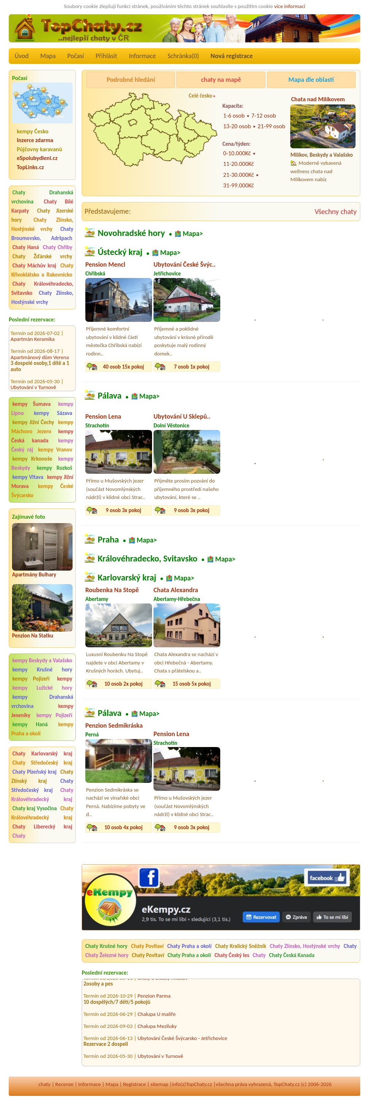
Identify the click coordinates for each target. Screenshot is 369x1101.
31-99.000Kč (238, 185)
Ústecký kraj (120, 252)
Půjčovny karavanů (39, 149)
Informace (142, 56)
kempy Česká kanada (42, 436)
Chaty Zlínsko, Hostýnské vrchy (42, 224)
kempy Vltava (27, 477)
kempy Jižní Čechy (33, 422)
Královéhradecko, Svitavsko (147, 558)
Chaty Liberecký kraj (42, 826)
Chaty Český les (231, 955)
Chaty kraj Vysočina (34, 808)
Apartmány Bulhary (34, 574)
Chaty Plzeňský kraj (34, 772)
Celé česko (200, 95)
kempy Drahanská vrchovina (42, 701)
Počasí (75, 56)
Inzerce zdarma (35, 140)
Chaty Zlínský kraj (42, 776)
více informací (289, 6)
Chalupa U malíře (156, 1016)
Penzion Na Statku (32, 635)
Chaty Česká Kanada (292, 955)
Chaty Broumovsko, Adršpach (42, 233)
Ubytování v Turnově (33, 381)
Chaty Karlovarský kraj (42, 753)
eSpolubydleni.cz (37, 158)
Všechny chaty (336, 211)
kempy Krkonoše (32, 459)
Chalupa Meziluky (156, 1028)
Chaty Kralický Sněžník (240, 946)
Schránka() (183, 56)
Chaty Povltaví (147, 946)
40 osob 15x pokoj (123, 366)
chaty (45, 1084)
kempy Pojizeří (31, 678)
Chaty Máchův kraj (34, 265)
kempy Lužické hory (42, 688)
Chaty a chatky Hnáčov (162, 980)
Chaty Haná (25, 247)
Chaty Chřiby (57, 247)
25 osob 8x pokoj (260, 366)
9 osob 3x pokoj (123, 510)
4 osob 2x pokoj (328, 684)
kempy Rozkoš (54, 468)
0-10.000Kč (237, 153)
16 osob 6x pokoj (260, 684)
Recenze (64, 1084)
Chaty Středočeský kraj (42, 762)
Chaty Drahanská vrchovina (42, 197)
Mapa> (193, 233)
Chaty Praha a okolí (189, 946)
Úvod (21, 56)
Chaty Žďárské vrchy (42, 256)
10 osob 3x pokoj (260, 510)
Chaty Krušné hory (106, 946)
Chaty (19, 836)
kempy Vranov (55, 449)
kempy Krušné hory (42, 669)
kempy (64, 678)
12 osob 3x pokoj (328, 366)
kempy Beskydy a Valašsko (42, 660)
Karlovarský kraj (127, 577)
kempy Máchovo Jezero (42, 427)
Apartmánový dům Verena (40, 350)
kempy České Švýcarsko (42, 491)
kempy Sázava (53, 413)
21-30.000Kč (238, 175)
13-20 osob (237, 126)
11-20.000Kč (238, 164)
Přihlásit (106, 56)
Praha (108, 539)
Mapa (47, 56)
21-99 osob (271, 126)
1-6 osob (234, 115)
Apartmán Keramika (33, 332)
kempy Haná (30, 724)
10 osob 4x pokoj (328, 510)
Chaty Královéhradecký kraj (42, 795)
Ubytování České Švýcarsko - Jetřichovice (182, 1040)
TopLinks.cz (30, 167)
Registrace (134, 1084)
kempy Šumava (31, 404)
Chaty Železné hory (106, 955)
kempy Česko (32, 131)
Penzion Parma (153, 998)
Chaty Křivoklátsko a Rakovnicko (42, 270)
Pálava (109, 396)
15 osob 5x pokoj (191, 684)
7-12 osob (263, 115)
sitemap (159, 1084)
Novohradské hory (131, 233)
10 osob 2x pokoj (123, 684)
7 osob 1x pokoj (191, 366)
